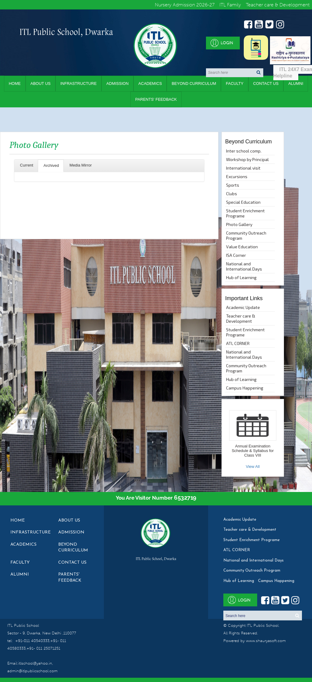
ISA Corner (236, 255)
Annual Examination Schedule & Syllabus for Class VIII (253, 451)
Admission (117, 83)
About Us (40, 83)
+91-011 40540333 (32, 640)
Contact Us (265, 83)
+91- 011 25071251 (43, 648)
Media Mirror (80, 165)
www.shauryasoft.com (266, 640)
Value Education (242, 246)
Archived (51, 165)
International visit (243, 167)
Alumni (19, 574)
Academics (150, 83)
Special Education (243, 202)
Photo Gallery (239, 224)
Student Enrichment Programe (245, 213)
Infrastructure (78, 83)
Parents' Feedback (156, 99)
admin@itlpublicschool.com (32, 671)
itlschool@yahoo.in (35, 663)
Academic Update (243, 307)
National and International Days (244, 266)
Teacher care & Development (240, 318)
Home (15, 83)
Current (26, 165)
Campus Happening (244, 387)
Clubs (231, 193)
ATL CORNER (238, 343)
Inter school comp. (243, 150)
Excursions (236, 176)
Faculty (234, 83)
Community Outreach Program (246, 235)
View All (253, 466)
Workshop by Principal (247, 159)
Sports (232, 185)
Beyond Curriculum (194, 83)
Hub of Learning (241, 277)
